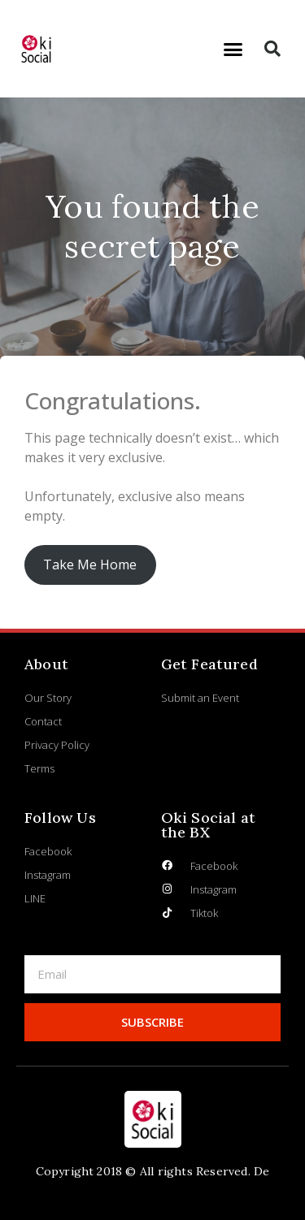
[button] (232, 48)
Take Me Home (90, 564)
